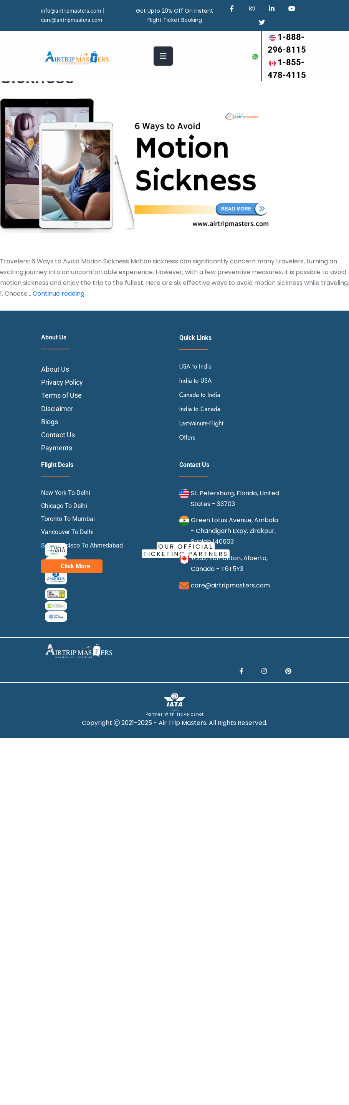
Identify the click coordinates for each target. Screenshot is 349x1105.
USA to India (195, 366)
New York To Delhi (65, 492)
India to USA (195, 381)
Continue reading (58, 293)
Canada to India (199, 395)
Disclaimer (57, 409)
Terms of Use (61, 395)
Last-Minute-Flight (201, 423)
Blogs (49, 422)
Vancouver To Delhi (67, 532)
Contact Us (58, 435)
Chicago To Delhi (64, 505)
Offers (187, 437)
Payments (56, 448)
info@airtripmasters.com (71, 11)
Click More (75, 566)
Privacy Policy (62, 382)
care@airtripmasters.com (71, 20)
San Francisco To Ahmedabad (82, 545)
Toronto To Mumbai (68, 519)
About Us (55, 369)
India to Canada (199, 409)
